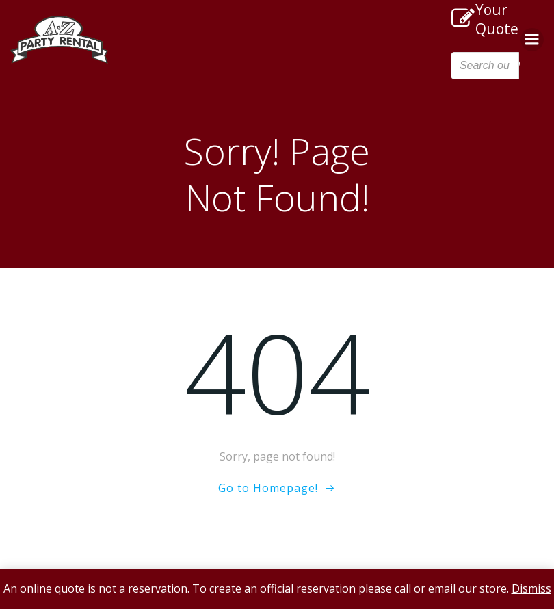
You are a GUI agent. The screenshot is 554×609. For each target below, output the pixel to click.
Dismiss (531, 588)
